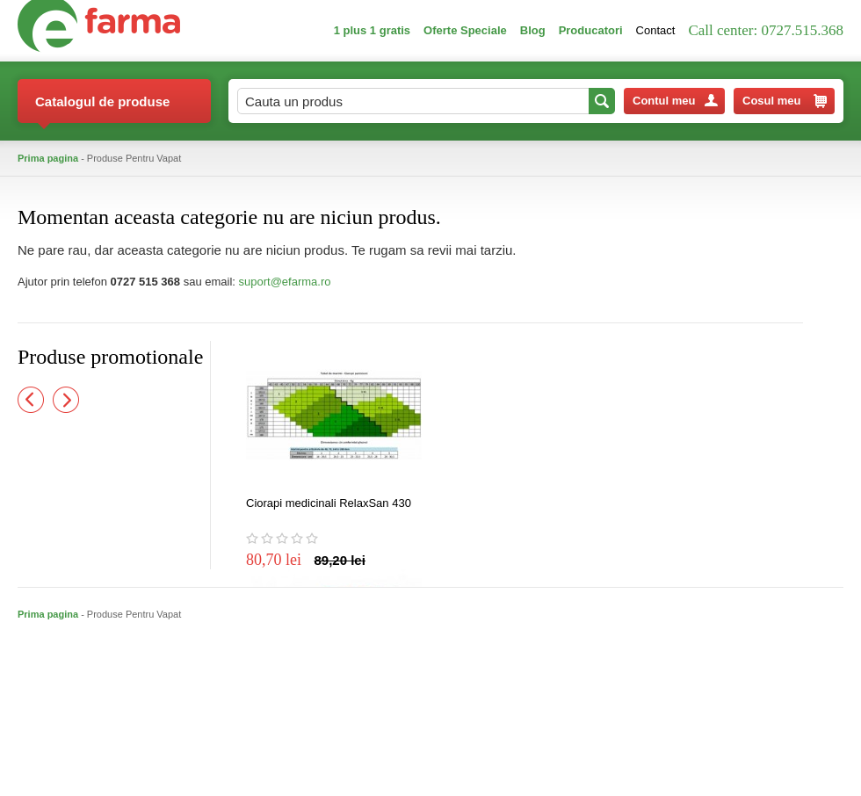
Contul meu (675, 100)
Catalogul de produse (102, 108)
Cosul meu (784, 101)
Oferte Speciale (465, 30)
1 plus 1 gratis (372, 30)
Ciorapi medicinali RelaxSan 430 (328, 503)
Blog (533, 30)
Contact (656, 30)
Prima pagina (48, 158)
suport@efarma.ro (285, 281)
